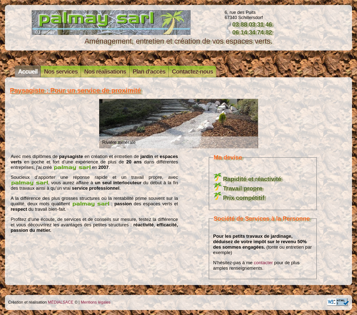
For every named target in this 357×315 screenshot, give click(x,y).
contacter (263, 262)
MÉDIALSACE (60, 302)
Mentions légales (96, 302)
